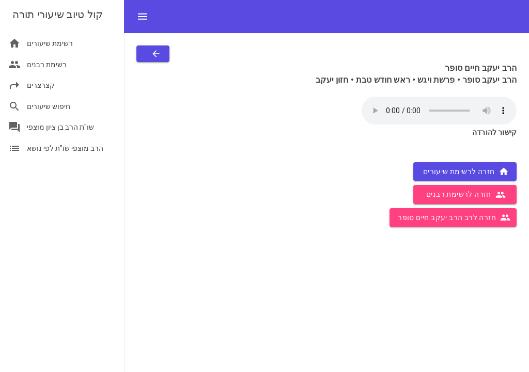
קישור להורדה (494, 132)
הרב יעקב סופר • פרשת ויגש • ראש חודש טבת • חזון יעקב (416, 80)
